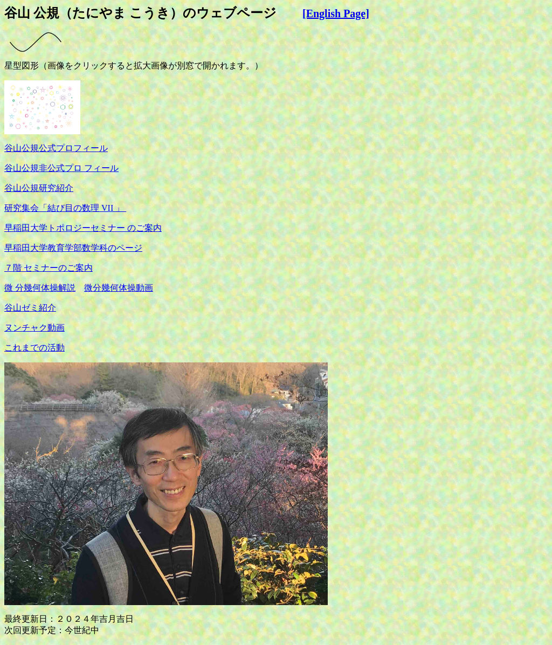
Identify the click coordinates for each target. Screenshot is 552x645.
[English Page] (335, 13)
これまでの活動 (34, 347)
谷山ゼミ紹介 (30, 307)
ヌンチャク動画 (34, 327)
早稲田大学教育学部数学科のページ (73, 247)
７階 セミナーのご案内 (48, 267)
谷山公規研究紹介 (38, 188)
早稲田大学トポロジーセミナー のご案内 (83, 227)
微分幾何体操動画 (118, 287)
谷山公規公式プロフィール (56, 148)
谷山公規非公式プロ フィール (61, 168)
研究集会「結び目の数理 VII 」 (65, 207)
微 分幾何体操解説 (39, 287)
